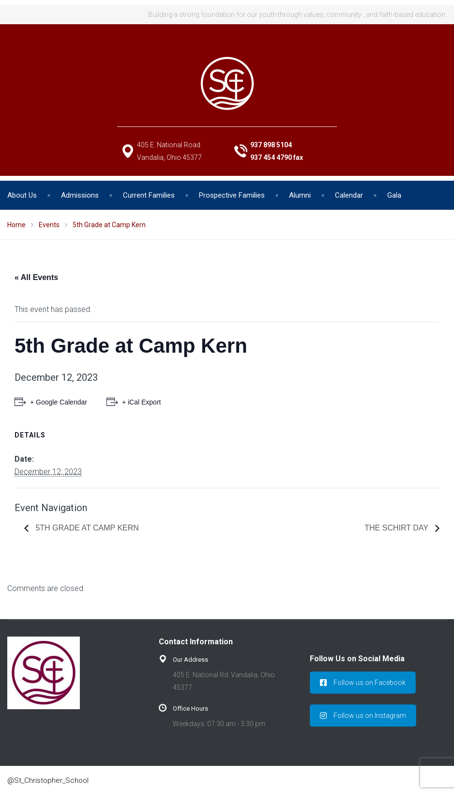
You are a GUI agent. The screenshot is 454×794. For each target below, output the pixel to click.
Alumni (300, 195)
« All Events (36, 277)
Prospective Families (232, 195)
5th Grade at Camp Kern (86, 528)
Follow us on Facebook (363, 682)
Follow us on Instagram (363, 715)
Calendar (349, 195)
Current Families (149, 195)
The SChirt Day (397, 528)
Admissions (80, 195)
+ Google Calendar (58, 402)
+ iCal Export (141, 402)
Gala (394, 195)
